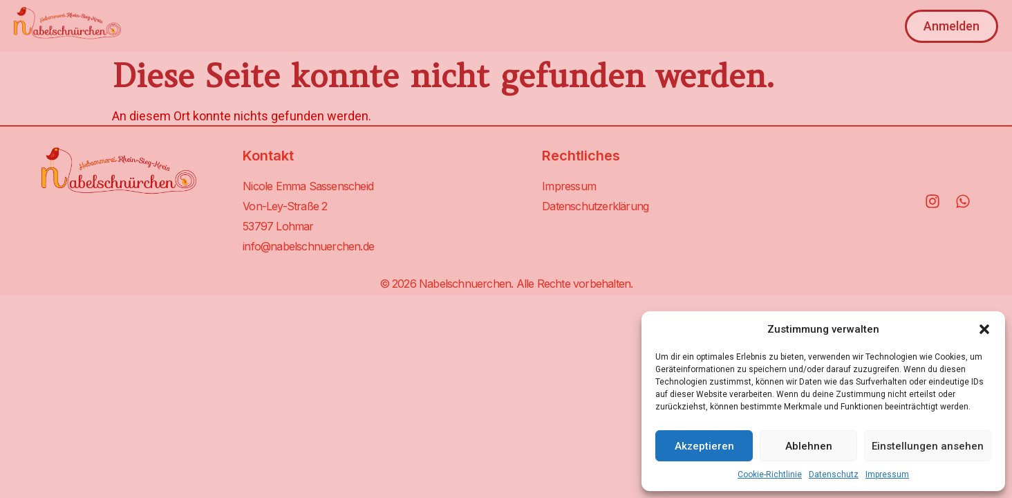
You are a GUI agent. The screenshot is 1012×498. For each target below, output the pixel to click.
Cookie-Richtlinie (770, 474)
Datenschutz (834, 474)
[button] (984, 329)
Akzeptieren (704, 446)
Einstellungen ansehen (928, 446)
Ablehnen (808, 446)
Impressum (887, 474)
